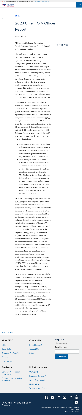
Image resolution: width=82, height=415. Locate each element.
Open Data (6, 349)
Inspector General (36, 376)
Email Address (61, 347)
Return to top (7, 332)
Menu (79, 5)
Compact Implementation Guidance (12, 379)
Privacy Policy (7, 361)
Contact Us (34, 349)
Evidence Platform (9, 353)
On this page (62, 45)
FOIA (31, 353)
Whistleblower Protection (39, 388)
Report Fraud (34, 345)
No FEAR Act (34, 384)
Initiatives (5, 345)
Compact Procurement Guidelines (11, 373)
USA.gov (33, 371)
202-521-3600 (74, 412)
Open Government (37, 380)
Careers (5, 357)
